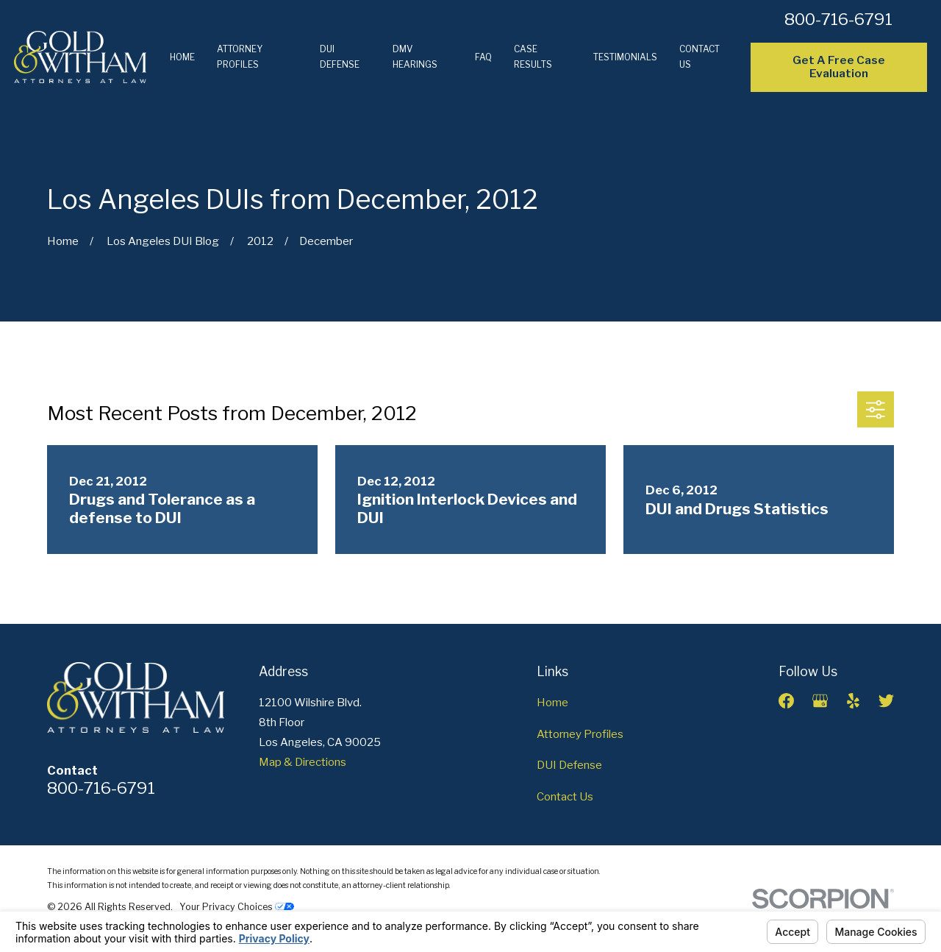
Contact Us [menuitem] (699, 57)
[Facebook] (786, 700)
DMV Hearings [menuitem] (415, 57)
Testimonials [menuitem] (625, 57)
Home (552, 702)
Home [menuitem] (182, 57)
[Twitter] (886, 700)
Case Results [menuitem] (533, 57)
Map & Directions (302, 762)
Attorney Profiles (580, 734)
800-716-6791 (838, 19)
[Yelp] (853, 700)
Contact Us (565, 796)
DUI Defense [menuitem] (339, 57)
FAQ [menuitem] (483, 57)
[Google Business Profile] (820, 700)
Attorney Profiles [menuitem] (239, 57)
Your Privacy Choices (236, 906)
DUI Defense (569, 765)
